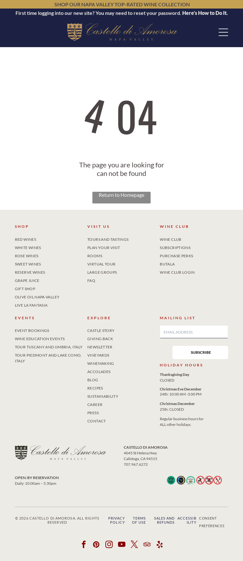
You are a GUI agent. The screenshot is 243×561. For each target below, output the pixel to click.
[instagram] (109, 552)
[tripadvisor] (147, 552)
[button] (223, 32)
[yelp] (159, 552)
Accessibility (187, 528)
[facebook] (83, 552)
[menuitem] (49, 238)
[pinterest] (96, 552)
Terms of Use (139, 528)
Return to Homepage (121, 195)
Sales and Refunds (164, 528)
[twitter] (134, 552)
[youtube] (121, 552)
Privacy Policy (116, 528)
